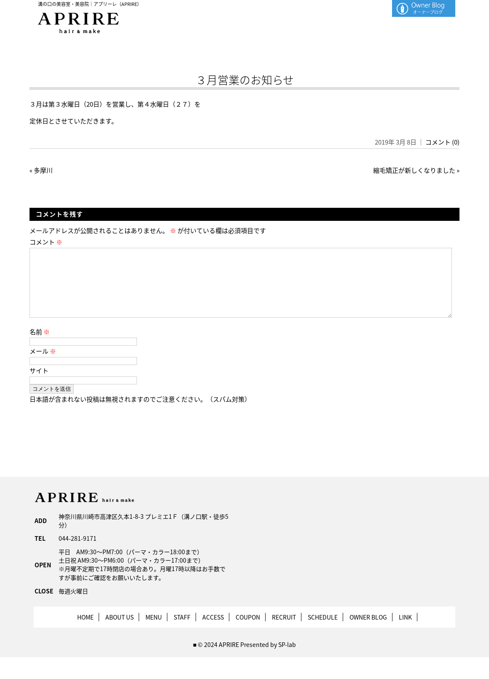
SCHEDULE (323, 630)
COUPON (248, 630)
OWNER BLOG (368, 630)
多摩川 (43, 170)
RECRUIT (284, 630)
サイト (39, 384)
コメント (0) (442, 142)
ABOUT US (119, 630)
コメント (46, 242)
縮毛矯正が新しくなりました (414, 170)
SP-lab (287, 658)
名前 (40, 345)
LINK (405, 630)
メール (43, 364)
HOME (85, 630)
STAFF (182, 630)
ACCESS (213, 630)
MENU (153, 630)
